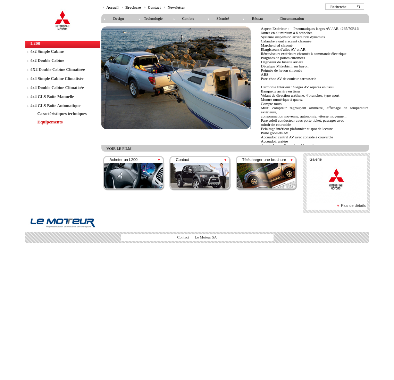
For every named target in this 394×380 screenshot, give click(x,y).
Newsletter (176, 7)
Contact (154, 7)
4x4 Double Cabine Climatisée (57, 87)
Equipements (50, 121)
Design (118, 18)
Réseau (257, 18)
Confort (188, 18)
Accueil (113, 7)
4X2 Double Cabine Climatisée (58, 69)
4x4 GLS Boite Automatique (56, 105)
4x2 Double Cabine (47, 60)
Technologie (153, 18)
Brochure (133, 7)
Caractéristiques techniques (62, 113)
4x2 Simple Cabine (47, 51)
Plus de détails (353, 205)
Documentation (292, 18)
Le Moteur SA (205, 237)
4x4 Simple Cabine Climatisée (57, 78)
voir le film (119, 148)
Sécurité (222, 18)
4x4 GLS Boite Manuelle (52, 96)
